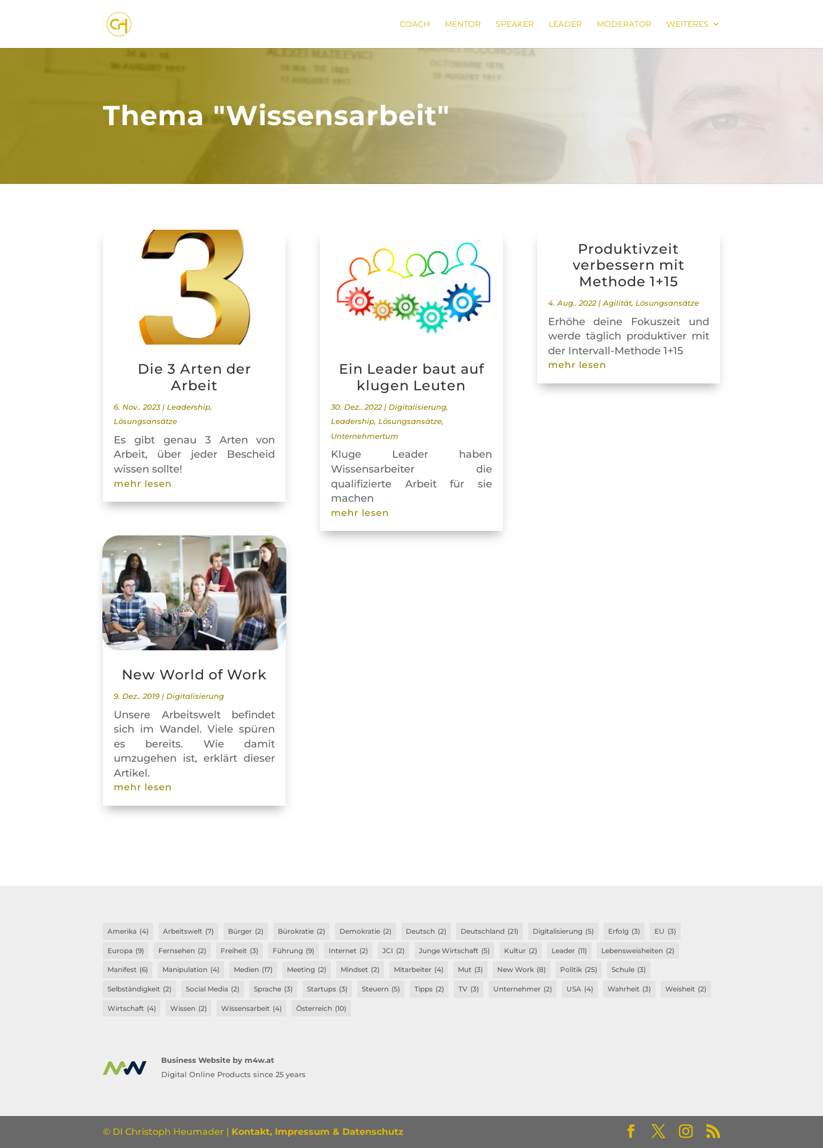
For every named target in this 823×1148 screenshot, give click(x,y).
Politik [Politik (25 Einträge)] (578, 969)
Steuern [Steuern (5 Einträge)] (381, 989)
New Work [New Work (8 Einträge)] (521, 969)
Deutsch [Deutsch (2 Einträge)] (426, 931)
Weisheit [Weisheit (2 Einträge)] (685, 989)
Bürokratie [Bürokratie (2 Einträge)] (301, 931)
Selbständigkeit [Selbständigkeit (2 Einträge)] (139, 989)
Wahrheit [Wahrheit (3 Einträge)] (629, 989)
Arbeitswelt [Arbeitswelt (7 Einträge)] (188, 931)
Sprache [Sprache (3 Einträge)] (273, 989)
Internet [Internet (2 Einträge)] (348, 950)
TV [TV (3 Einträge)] (468, 989)
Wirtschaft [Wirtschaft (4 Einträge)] (131, 1008)
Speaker (515, 24)
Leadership (188, 407)
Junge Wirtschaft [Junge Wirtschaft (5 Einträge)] (454, 950)
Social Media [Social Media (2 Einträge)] (212, 989)
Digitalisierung (195, 696)
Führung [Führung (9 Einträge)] (293, 950)
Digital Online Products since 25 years (233, 1074)
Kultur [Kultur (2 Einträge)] (520, 950)
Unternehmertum (364, 436)
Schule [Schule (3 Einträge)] (629, 969)
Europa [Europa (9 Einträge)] (125, 950)
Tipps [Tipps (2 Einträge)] (429, 989)
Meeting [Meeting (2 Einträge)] (306, 969)
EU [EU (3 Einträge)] (665, 931)
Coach (414, 24)
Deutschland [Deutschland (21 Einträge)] (489, 931)
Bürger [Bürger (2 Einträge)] (245, 931)
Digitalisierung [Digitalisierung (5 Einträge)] (563, 931)
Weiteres (687, 24)
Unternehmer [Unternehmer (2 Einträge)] (522, 989)
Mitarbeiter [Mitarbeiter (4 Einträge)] (419, 969)
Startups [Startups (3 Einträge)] (327, 989)
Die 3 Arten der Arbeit (194, 377)
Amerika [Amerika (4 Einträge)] (128, 931)
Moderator (624, 24)
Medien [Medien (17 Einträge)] (253, 969)
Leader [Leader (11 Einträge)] (569, 950)
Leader (565, 24)
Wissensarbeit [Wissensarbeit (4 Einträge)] (251, 1008)
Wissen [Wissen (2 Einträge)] (188, 1008)
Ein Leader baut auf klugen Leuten (411, 377)
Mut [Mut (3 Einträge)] (470, 969)
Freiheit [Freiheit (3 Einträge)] (239, 950)
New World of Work (194, 674)
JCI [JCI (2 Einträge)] (393, 950)
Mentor (463, 24)
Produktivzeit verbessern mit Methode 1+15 (629, 265)
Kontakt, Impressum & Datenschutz (317, 1131)
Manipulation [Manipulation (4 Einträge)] (190, 969)
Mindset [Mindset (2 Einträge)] (360, 969)
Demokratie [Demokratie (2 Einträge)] (365, 931)
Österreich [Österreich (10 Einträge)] (321, 1008)
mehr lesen (143, 483)
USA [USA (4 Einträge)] (579, 989)
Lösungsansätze (145, 421)
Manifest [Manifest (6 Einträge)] (127, 969)
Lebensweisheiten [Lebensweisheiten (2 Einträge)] (637, 950)
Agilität (617, 303)
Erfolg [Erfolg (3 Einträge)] (624, 931)
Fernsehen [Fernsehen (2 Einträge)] (182, 950)
